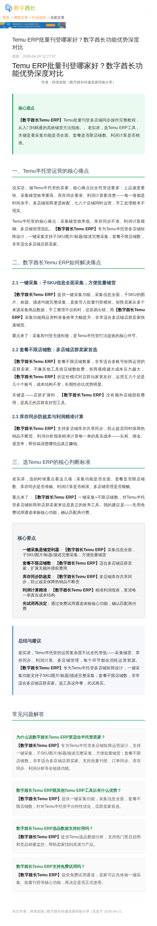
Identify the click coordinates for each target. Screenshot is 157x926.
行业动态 (39, 17)
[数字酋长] (20, 8)
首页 (6, 17)
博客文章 (21, 17)
